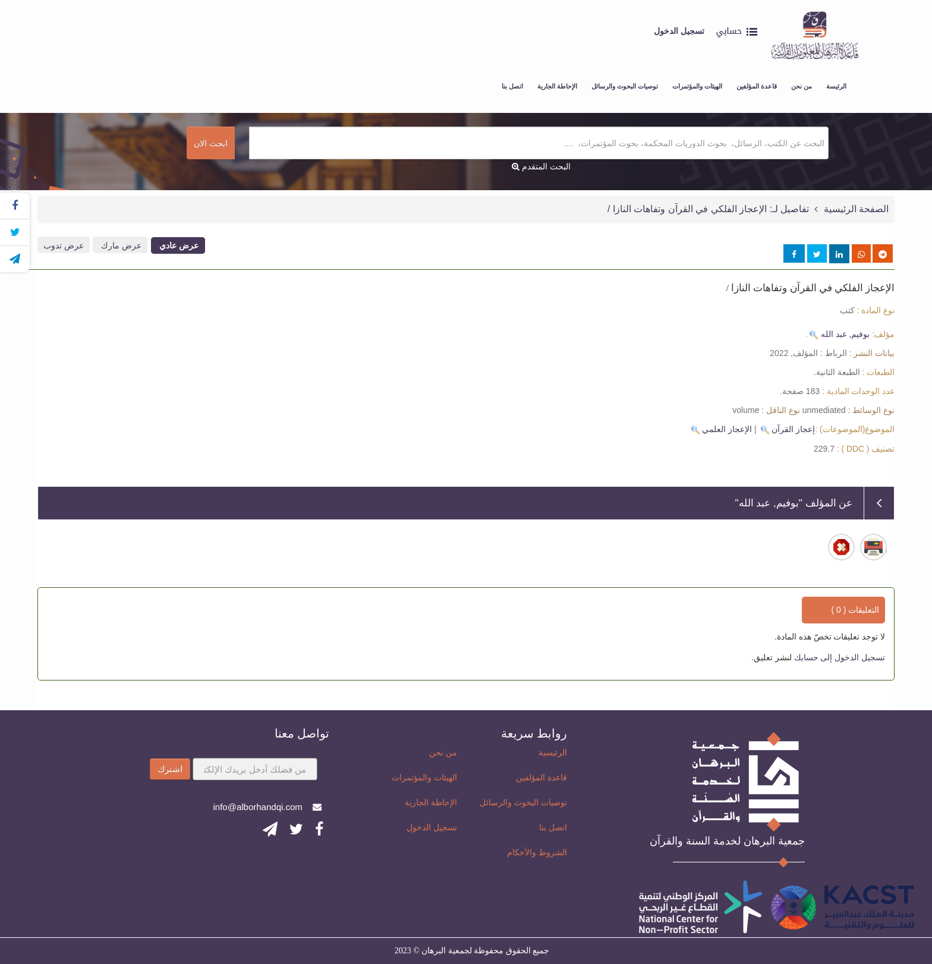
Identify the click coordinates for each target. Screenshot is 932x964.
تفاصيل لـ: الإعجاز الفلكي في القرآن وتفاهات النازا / (708, 209)
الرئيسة (836, 86)
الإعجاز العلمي (727, 429)
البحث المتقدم (541, 166)
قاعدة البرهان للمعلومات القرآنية (828, 12)
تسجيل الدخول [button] (679, 31)
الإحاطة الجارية (557, 86)
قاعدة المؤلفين (756, 86)
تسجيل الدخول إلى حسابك (839, 657)
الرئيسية (553, 752)
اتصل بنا (512, 86)
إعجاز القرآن (793, 429)
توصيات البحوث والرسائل (624, 86)
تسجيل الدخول (432, 827)
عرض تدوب (63, 245)
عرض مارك (120, 245)
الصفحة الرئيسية (855, 209)
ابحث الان (211, 143)
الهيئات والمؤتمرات (697, 86)
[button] (736, 38)
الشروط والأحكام (537, 852)
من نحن (801, 86)
